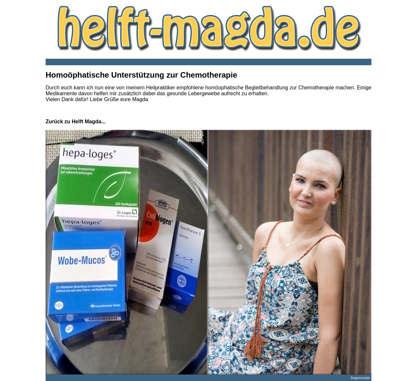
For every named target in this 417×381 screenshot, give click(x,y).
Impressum (360, 377)
